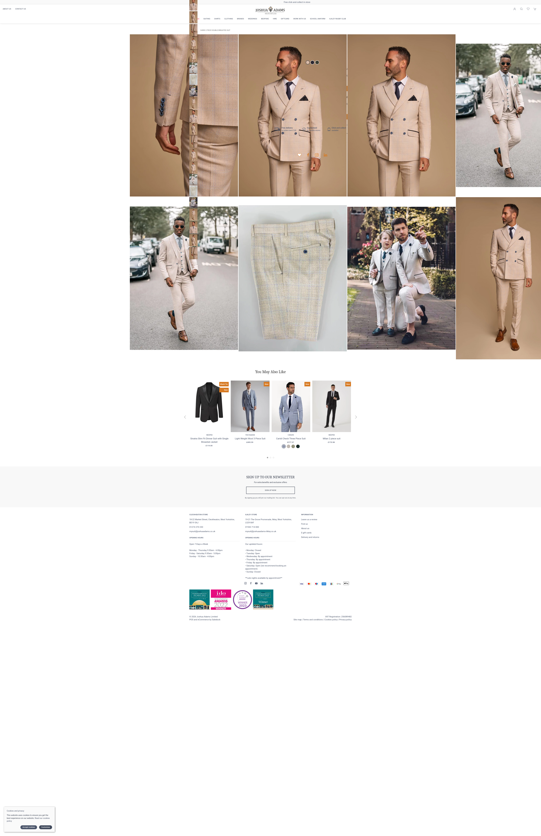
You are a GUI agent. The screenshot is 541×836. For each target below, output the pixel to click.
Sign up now (270, 490)
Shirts (217, 19)
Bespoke (265, 19)
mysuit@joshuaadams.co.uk (202, 531)
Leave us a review (309, 519)
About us (7, 9)
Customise (45, 827)
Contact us (20, 9)
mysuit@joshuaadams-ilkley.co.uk (260, 531)
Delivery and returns (310, 537)
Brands (240, 19)
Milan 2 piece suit (331, 438)
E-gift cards (306, 533)
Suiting (206, 19)
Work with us (299, 19)
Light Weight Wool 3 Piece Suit (250, 438)
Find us (304, 524)
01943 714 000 (252, 527)
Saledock (216, 619)
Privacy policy (345, 619)
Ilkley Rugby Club (337, 19)
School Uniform (317, 19)
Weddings (252, 19)
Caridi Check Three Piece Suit (291, 438)
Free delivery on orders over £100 (270, 2)
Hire (275, 19)
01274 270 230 (196, 527)
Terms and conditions (313, 619)
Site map (297, 619)
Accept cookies (29, 827)
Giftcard (285, 19)
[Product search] (521, 8)
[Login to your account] (514, 8)
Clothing (228, 19)
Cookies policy (331, 619)
